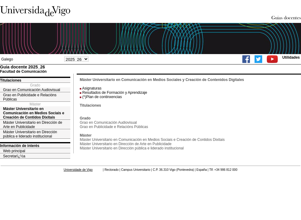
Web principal (14, 151)
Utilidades (291, 57)
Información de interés (19, 146)
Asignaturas (91, 88)
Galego (7, 59)
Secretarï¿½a (14, 156)
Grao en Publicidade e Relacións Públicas (30, 97)
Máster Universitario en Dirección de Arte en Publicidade (32, 124)
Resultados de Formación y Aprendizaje (114, 92)
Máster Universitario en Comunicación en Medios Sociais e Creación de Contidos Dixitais (33, 113)
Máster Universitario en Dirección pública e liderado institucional (30, 134)
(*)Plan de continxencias (102, 97)
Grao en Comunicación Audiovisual (31, 90)
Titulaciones (10, 80)
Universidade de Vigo (78, 169)
